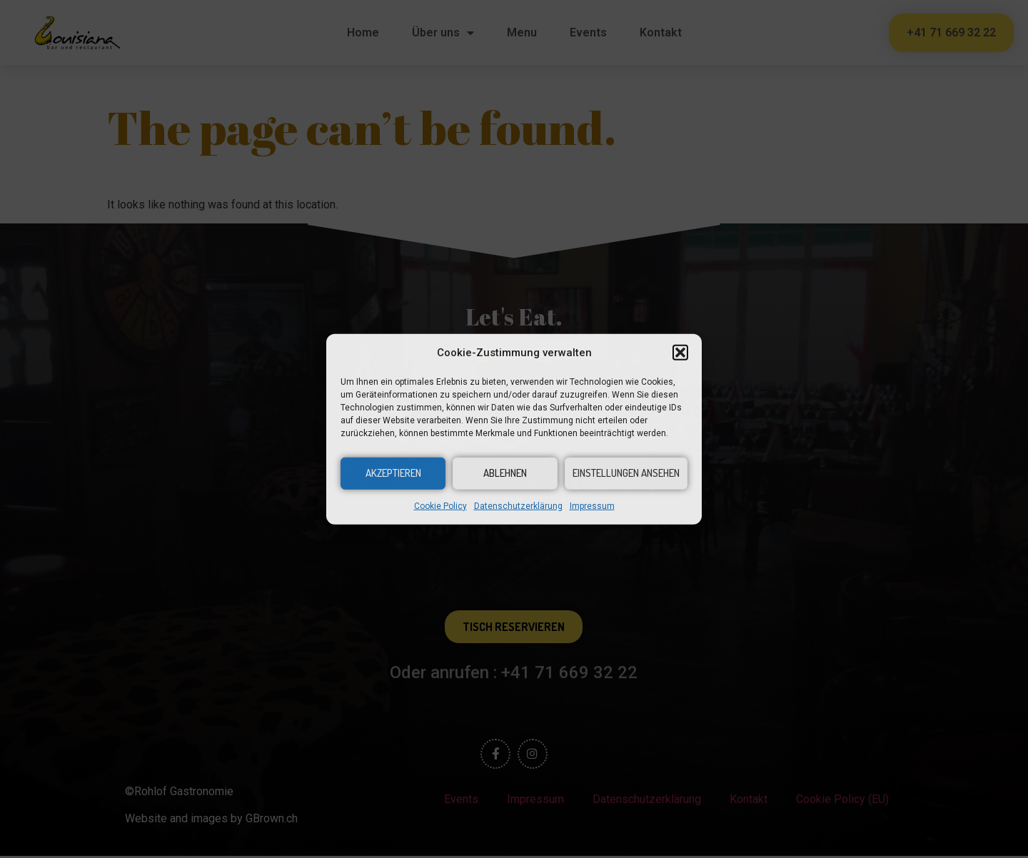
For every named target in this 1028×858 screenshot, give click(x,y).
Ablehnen (505, 473)
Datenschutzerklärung (518, 505)
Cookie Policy (440, 505)
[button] (680, 352)
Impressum (592, 505)
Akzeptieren (393, 473)
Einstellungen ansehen (626, 473)
